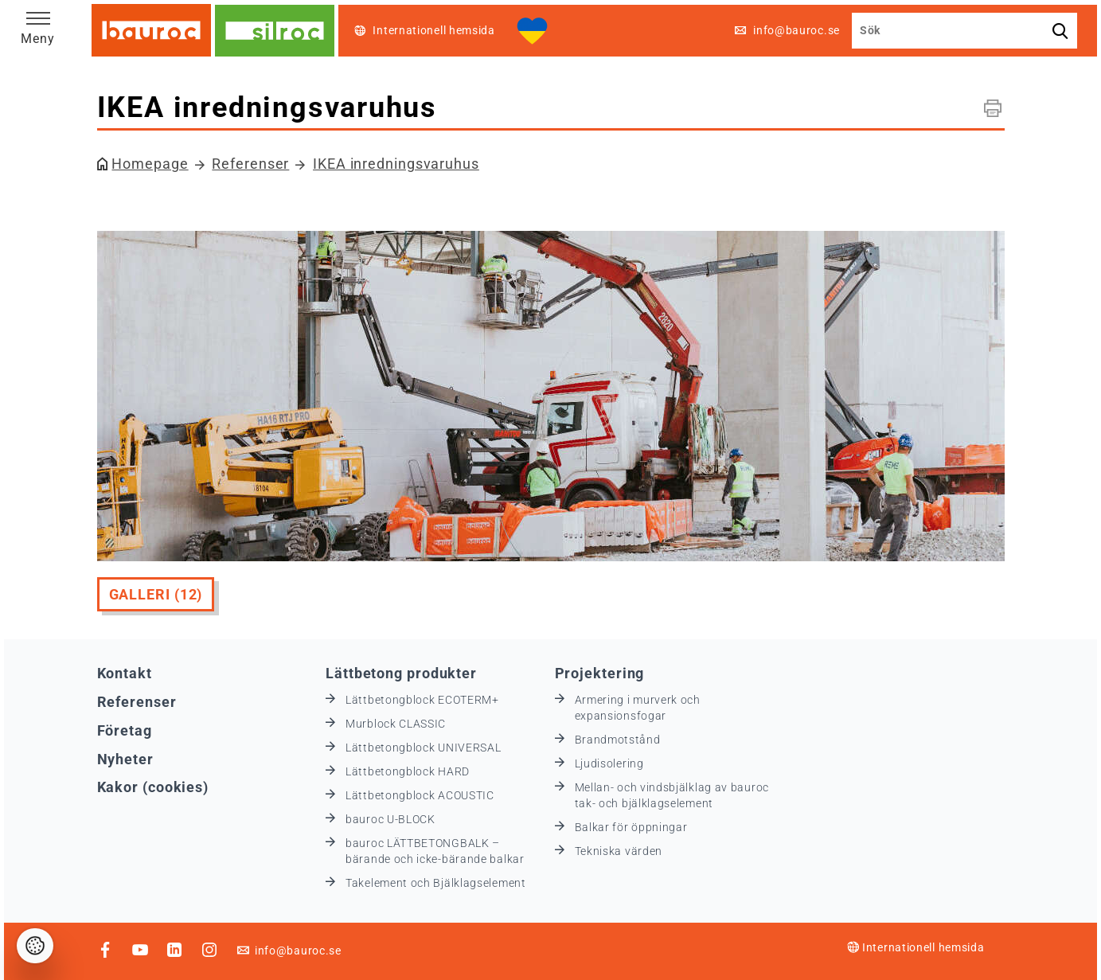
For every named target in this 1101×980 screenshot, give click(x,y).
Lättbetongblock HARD (408, 771)
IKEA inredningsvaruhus (396, 163)
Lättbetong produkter (401, 673)
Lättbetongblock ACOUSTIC (420, 795)
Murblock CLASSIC (396, 723)
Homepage (149, 163)
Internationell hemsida (915, 947)
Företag (124, 730)
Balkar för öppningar (631, 827)
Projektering (600, 673)
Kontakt (124, 673)
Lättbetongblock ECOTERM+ (422, 699)
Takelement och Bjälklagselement (436, 883)
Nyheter (125, 759)
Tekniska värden (619, 851)
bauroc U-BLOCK (390, 819)
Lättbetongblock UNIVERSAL (424, 747)
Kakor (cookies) (153, 787)
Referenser (250, 163)
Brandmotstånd (618, 739)
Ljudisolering (609, 763)
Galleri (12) (156, 594)
